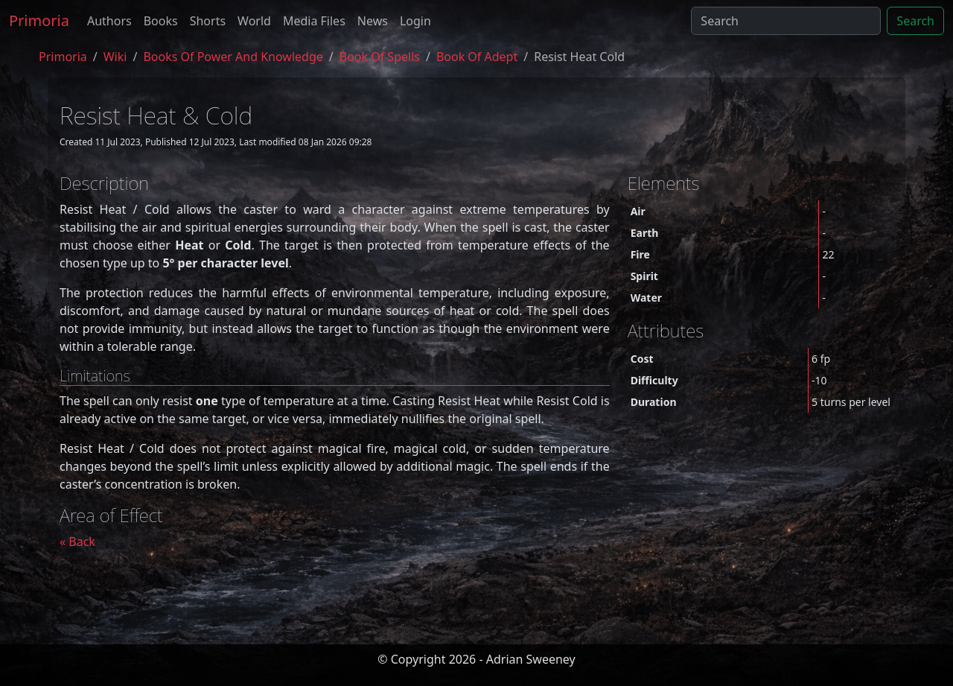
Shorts (208, 21)
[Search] (786, 21)
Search (915, 21)
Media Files (314, 21)
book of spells (380, 56)
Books (161, 21)
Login (415, 21)
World (254, 21)
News (372, 21)
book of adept (476, 56)
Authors (109, 21)
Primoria (39, 20)
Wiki (115, 56)
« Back (77, 541)
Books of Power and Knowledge (232, 56)
